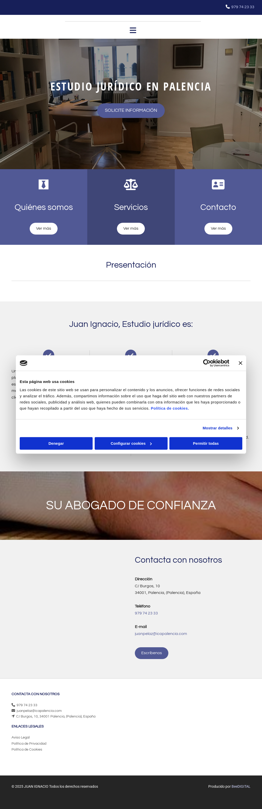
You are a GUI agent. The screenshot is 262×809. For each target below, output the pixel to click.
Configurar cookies (131, 443)
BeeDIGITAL (241, 786)
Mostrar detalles (218, 428)
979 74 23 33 (242, 7)
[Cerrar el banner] (240, 363)
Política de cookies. (170, 408)
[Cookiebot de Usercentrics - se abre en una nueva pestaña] (206, 363)
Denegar (56, 443)
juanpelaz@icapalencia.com (39, 711)
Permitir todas (206, 443)
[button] (131, 110)
